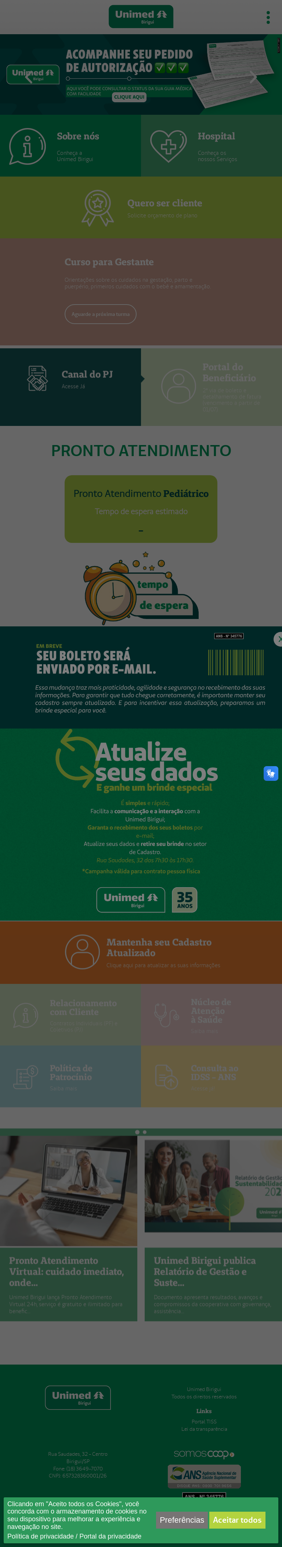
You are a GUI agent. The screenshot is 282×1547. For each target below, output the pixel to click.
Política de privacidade (40, 1536)
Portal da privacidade (110, 1536)
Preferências (182, 1520)
